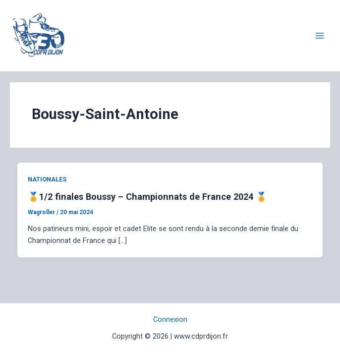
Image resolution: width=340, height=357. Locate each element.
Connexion (170, 319)
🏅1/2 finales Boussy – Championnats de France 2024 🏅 (147, 196)
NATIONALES (47, 179)
